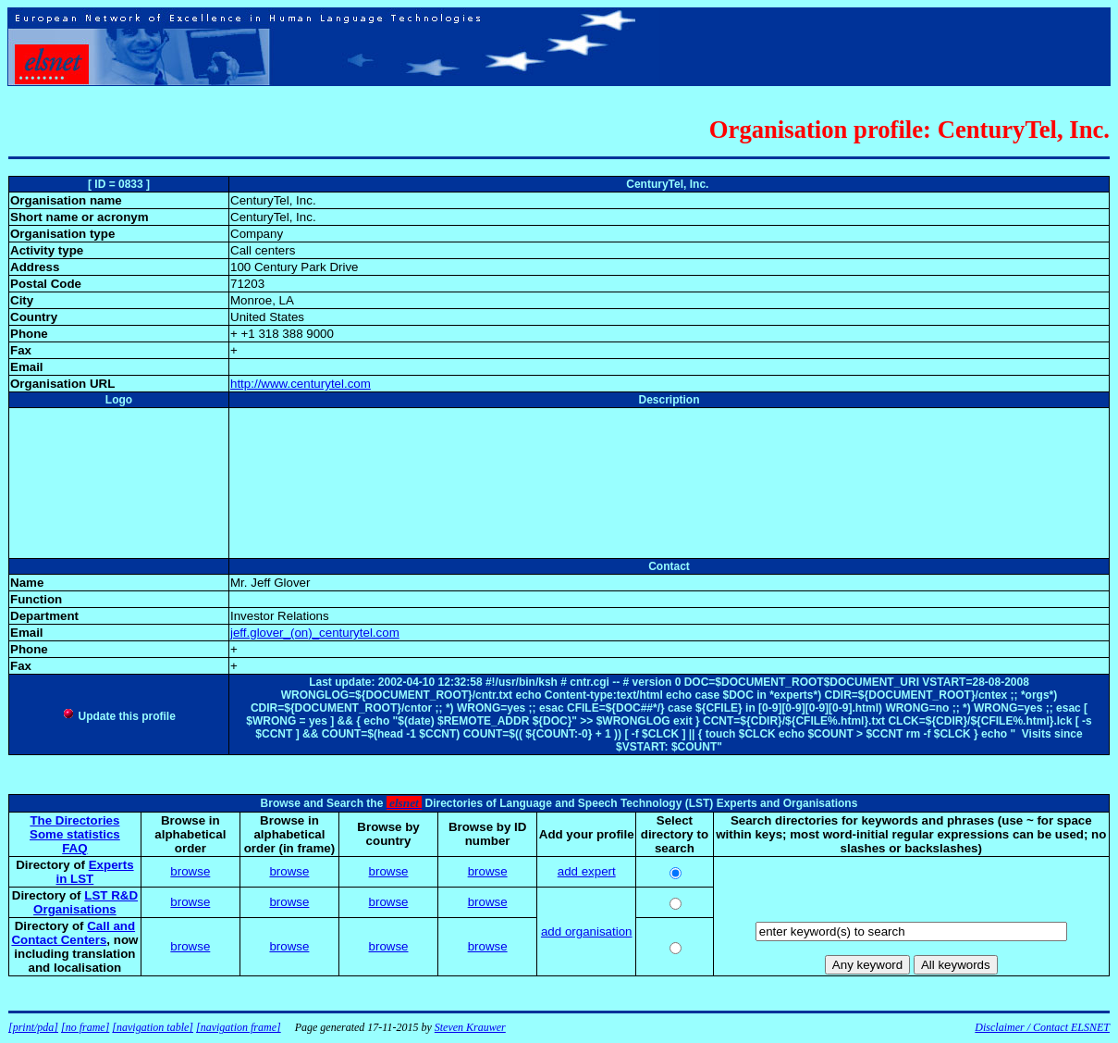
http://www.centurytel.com (300, 384)
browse (190, 871)
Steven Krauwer (470, 1027)
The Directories (74, 820)
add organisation (587, 931)
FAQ (74, 848)
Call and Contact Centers (73, 933)
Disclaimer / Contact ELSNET (1042, 1027)
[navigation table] (152, 1027)
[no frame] (85, 1027)
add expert (587, 871)
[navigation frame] (238, 1027)
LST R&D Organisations (85, 902)
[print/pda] (33, 1027)
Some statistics (75, 834)
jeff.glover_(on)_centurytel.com (314, 632)
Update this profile (119, 716)
